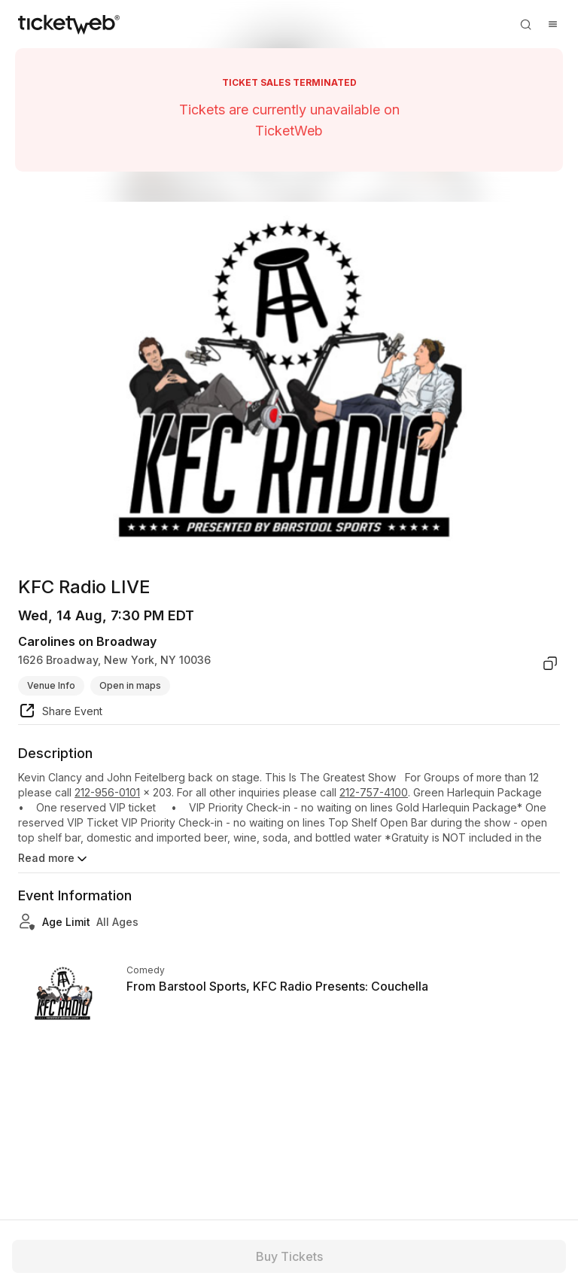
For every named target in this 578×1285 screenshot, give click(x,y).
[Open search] (525, 24)
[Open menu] (552, 24)
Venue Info (51, 685)
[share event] (60, 713)
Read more (54, 858)
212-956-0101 (107, 792)
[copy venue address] (550, 663)
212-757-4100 (373, 792)
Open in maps (130, 685)
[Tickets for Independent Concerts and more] (69, 24)
